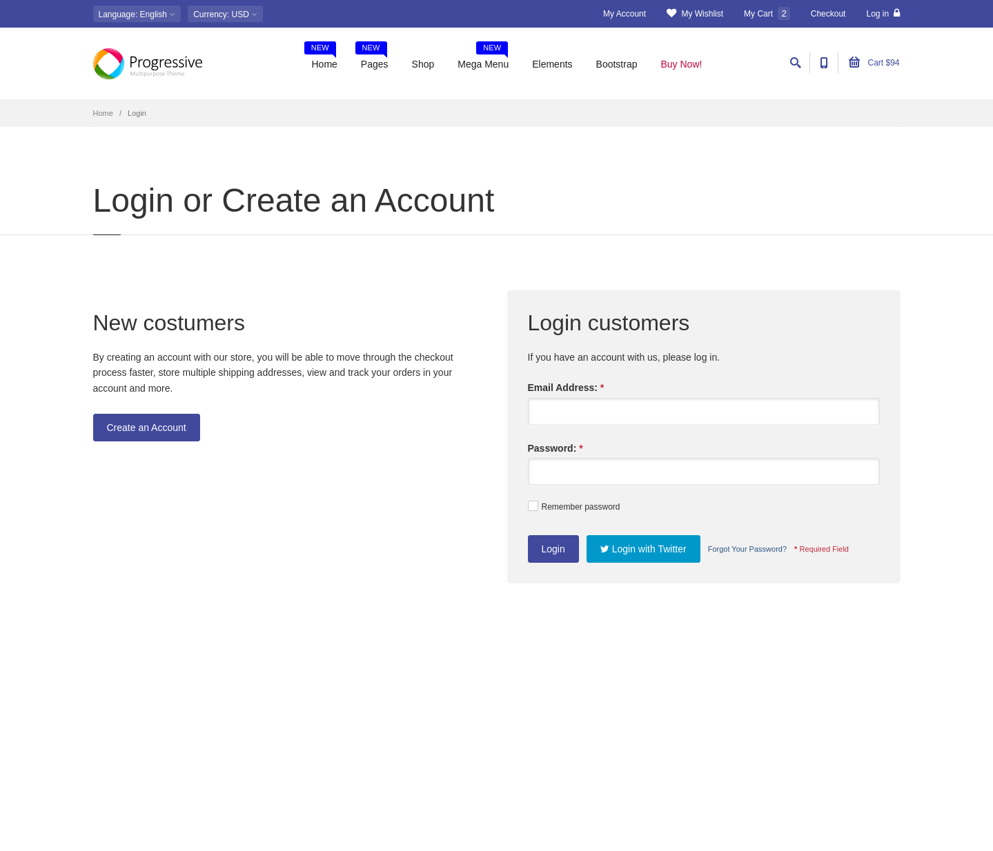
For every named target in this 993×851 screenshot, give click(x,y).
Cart (874, 62)
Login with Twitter (643, 548)
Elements (552, 64)
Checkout (828, 14)
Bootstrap (617, 64)
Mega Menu (483, 59)
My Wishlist (695, 13)
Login (553, 548)
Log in (883, 13)
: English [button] (137, 14)
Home (320, 59)
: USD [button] (225, 14)
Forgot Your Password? (747, 549)
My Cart (767, 13)
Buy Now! (681, 64)
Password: (555, 448)
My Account (624, 14)
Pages (372, 59)
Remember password (574, 506)
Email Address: (566, 387)
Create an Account (146, 427)
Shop (423, 64)
